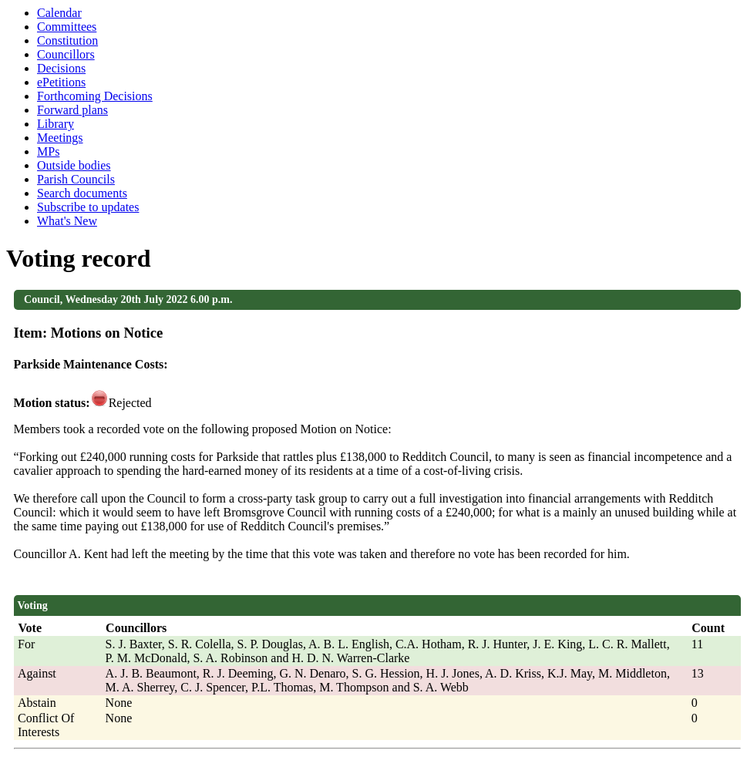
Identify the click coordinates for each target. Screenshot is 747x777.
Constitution (67, 40)
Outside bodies (74, 165)
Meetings (60, 137)
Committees (66, 26)
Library (55, 123)
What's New (67, 220)
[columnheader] (58, 628)
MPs (48, 151)
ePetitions (61, 82)
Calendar (59, 12)
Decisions (61, 68)
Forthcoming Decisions (95, 96)
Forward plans (72, 109)
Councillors (66, 54)
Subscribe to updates (88, 207)
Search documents (82, 193)
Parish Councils (76, 179)
